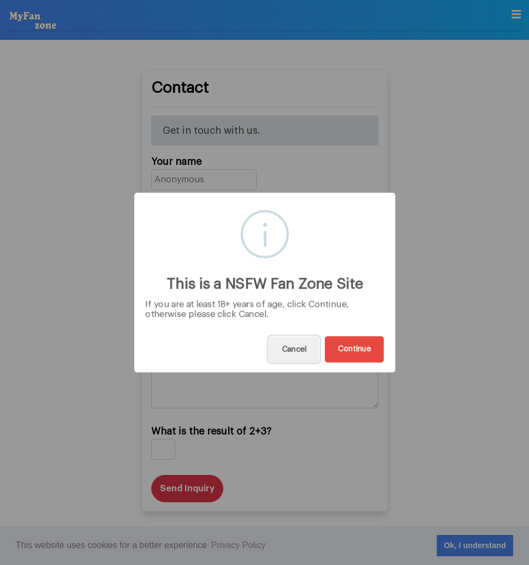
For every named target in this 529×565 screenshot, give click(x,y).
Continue (354, 349)
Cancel (294, 349)
